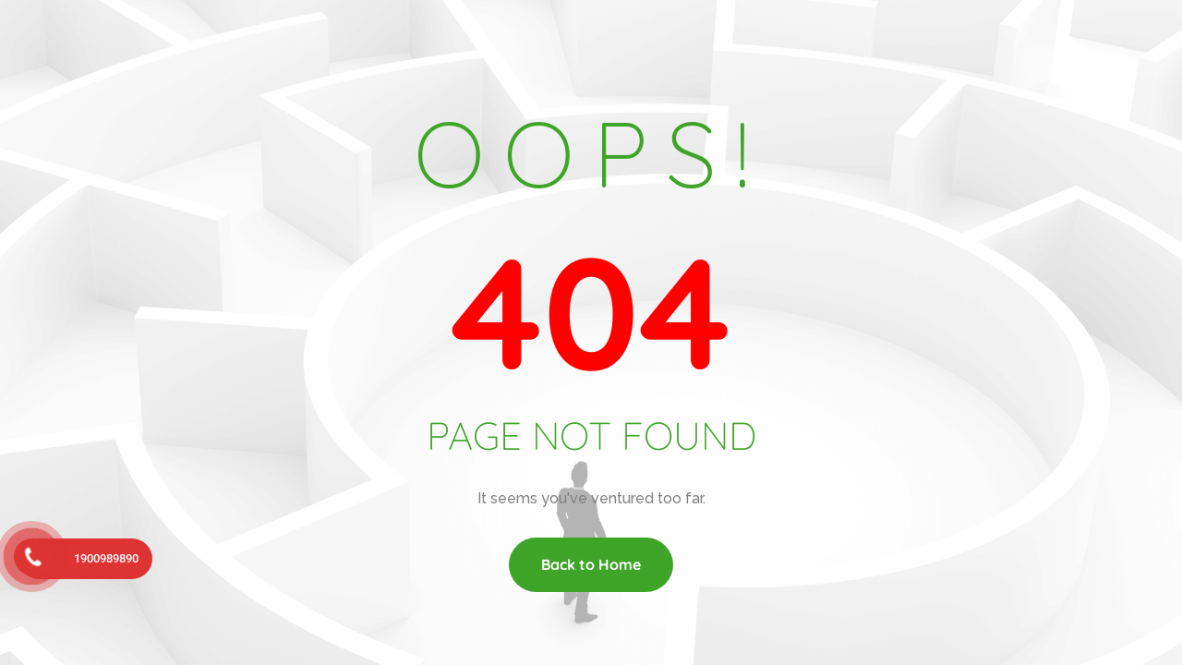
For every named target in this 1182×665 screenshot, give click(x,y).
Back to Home (591, 564)
